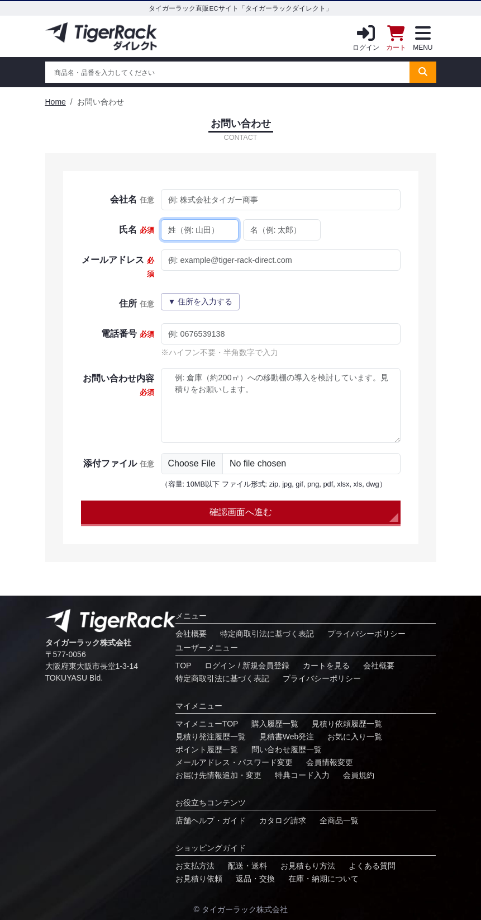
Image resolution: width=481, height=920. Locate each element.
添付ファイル (118, 463)
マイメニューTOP (207, 723)
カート (396, 35)
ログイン (366, 35)
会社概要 (191, 633)
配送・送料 (247, 865)
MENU (422, 35)
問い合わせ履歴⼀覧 (286, 749)
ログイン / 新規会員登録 (246, 665)
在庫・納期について (323, 878)
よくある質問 (372, 865)
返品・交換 (255, 878)
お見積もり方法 (307, 865)
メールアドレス (118, 266)
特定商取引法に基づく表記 (267, 633)
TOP (183, 665)
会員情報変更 (329, 762)
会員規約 (358, 775)
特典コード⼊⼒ (302, 775)
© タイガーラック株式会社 (240, 909)
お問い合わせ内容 (118, 385)
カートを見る (326, 665)
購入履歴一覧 (274, 723)
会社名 (132, 199)
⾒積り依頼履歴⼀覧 (347, 723)
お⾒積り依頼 (198, 878)
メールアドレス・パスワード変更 (234, 762)
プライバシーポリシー (366, 633)
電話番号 (127, 333)
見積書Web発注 (287, 736)
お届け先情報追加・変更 (218, 775)
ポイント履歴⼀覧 (206, 749)
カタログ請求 (282, 820)
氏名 (136, 229)
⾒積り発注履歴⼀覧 (210, 736)
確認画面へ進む (240, 512)
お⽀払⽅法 (195, 865)
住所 (136, 303)
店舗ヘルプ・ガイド (210, 820)
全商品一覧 (339, 820)
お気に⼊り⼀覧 (354, 736)
